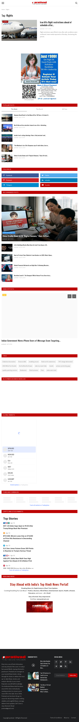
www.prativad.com (43, 599)
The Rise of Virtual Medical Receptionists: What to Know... (45, 688)
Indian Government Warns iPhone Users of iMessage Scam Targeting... (31, 340)
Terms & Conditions (56, 718)
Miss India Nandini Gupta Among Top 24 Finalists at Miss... (45, 664)
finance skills (22, 361)
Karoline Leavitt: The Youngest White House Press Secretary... (32, 275)
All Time (64, 109)
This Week (14, 109)
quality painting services (10, 370)
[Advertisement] (39, 629)
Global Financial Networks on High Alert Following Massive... (31, 265)
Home (3, 9)
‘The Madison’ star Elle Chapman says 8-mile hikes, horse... (31, 145)
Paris (42, 370)
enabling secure (34, 361)
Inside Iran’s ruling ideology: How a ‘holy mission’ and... (30, 135)
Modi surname (33, 370)
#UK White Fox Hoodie (9, 366)
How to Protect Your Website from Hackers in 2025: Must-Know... (33, 255)
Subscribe (73, 675)
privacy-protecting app (63, 366)
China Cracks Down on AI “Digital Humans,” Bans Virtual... (31, 155)
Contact (73, 718)
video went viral (51, 370)
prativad (42, 29)
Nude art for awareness (48, 361)
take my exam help (40, 366)
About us (66, 718)
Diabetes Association (9, 361)
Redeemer (23, 370)
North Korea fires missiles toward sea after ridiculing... (30, 125)
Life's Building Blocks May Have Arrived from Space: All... (31, 245)
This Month (39, 109)
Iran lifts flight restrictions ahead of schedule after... (56, 24)
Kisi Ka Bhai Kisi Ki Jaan (25, 366)
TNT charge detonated (65, 361)
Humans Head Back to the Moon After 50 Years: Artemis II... (31, 115)
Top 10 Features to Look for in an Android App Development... (45, 676)
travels (51, 366)
